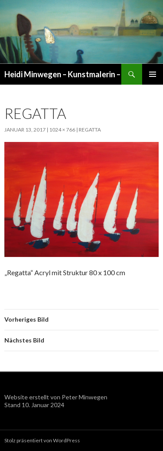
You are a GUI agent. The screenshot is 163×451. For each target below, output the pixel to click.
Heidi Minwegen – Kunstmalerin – (62, 74)
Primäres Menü (152, 74)
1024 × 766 (62, 129)
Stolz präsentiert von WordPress (42, 440)
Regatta (90, 129)
